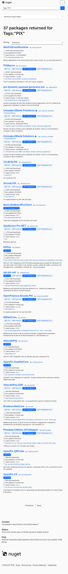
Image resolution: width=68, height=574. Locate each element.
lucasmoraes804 (42, 296)
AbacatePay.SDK (13, 385)
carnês (26, 260)
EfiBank (17, 247)
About (18, 565)
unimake (8, 126)
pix (6, 79)
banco (14, 126)
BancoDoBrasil (13, 217)
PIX (40, 47)
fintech (20, 398)
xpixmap (8, 443)
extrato (33, 126)
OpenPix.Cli (10, 474)
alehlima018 (53, 87)
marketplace (51, 260)
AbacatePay (10, 341)
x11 (13, 443)
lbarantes (24, 341)
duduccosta (34, 226)
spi (13, 79)
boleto (21, 126)
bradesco (8, 419)
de (18, 260)
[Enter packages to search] (31, 8)
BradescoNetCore (13, 406)
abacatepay (9, 354)
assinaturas (42, 260)
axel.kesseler (46, 430)
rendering (16, 464)
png (26, 464)
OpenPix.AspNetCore (16, 362)
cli (8, 487)
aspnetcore (11, 375)
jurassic (23, 317)
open (30, 260)
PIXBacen (9, 65)
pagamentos (16, 330)
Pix (6, 217)
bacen (10, 79)
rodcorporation (41, 205)
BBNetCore (10, 317)
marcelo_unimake (48, 111)
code (19, 100)
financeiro (33, 330)
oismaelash (31, 385)
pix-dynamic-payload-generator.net (24, 87)
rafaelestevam (26, 162)
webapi (18, 375)
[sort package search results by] (36, 43)
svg (29, 464)
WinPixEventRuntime (15, 47)
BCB (7, 175)
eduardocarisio (37, 362)
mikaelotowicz (24, 272)
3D (22, 57)
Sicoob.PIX (9, 183)
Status (5, 529)
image (34, 443)
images (38, 443)
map (18, 443)
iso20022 (18, 79)
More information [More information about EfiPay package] (39, 267)
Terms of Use (26, 565)
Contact (6, 522)
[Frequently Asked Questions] (4, 537)
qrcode (21, 285)
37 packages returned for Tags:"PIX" (28, 31)
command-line (17, 487)
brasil (9, 100)
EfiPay (7, 247)
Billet (20, 152)
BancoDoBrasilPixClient (17, 205)
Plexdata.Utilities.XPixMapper (20, 430)
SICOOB (8, 196)
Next (39, 505)
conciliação (27, 126)
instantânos (25, 330)
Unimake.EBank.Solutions (18, 136)
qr (16, 100)
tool (11, 487)
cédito (21, 260)
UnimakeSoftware (9, 113)
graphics (18, 57)
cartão (14, 260)
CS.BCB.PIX (10, 162)
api (23, 79)
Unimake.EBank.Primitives (19, 110)
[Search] (62, 8)
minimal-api (25, 375)
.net (40, 330)
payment (8, 398)
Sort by (6, 42)
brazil (14, 100)
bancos (26, 79)
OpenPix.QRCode (13, 451)
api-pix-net (9, 272)
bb (11, 330)
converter (45, 443)
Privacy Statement (39, 565)
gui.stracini (22, 66)
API (20, 217)
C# (38, 330)
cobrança (40, 126)
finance (35, 260)
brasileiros (33, 79)
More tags (59, 260)
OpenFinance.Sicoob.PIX (18, 296)
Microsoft (35, 47)
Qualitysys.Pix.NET (14, 226)
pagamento (25, 100)
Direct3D (11, 57)
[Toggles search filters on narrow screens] (62, 17)
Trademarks (52, 565)
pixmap (28, 443)
